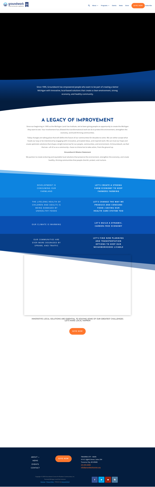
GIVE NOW (138, 5)
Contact (35, 468)
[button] (89, 7)
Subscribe (148, 5)
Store (127, 5)
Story (65, 482)
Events (114, 5)
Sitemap (43, 482)
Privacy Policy (50, 482)
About (94, 5)
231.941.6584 (86, 465)
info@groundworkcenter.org (91, 467)
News (121, 5)
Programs (104, 5)
